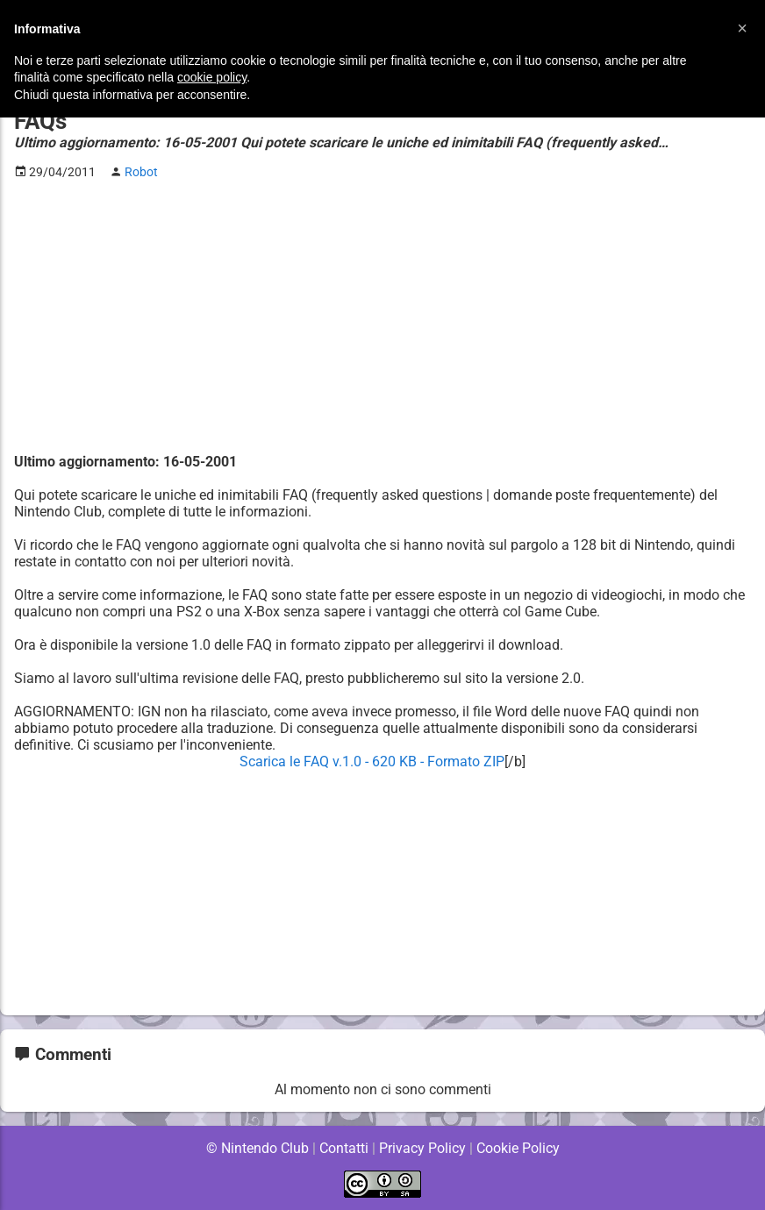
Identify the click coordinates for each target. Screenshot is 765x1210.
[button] (742, 28)
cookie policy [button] (212, 77)
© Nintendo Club (256, 1148)
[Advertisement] (382, 316)
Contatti (343, 1148)
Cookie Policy (517, 1148)
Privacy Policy (422, 1148)
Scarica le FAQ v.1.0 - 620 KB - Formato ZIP (371, 761)
